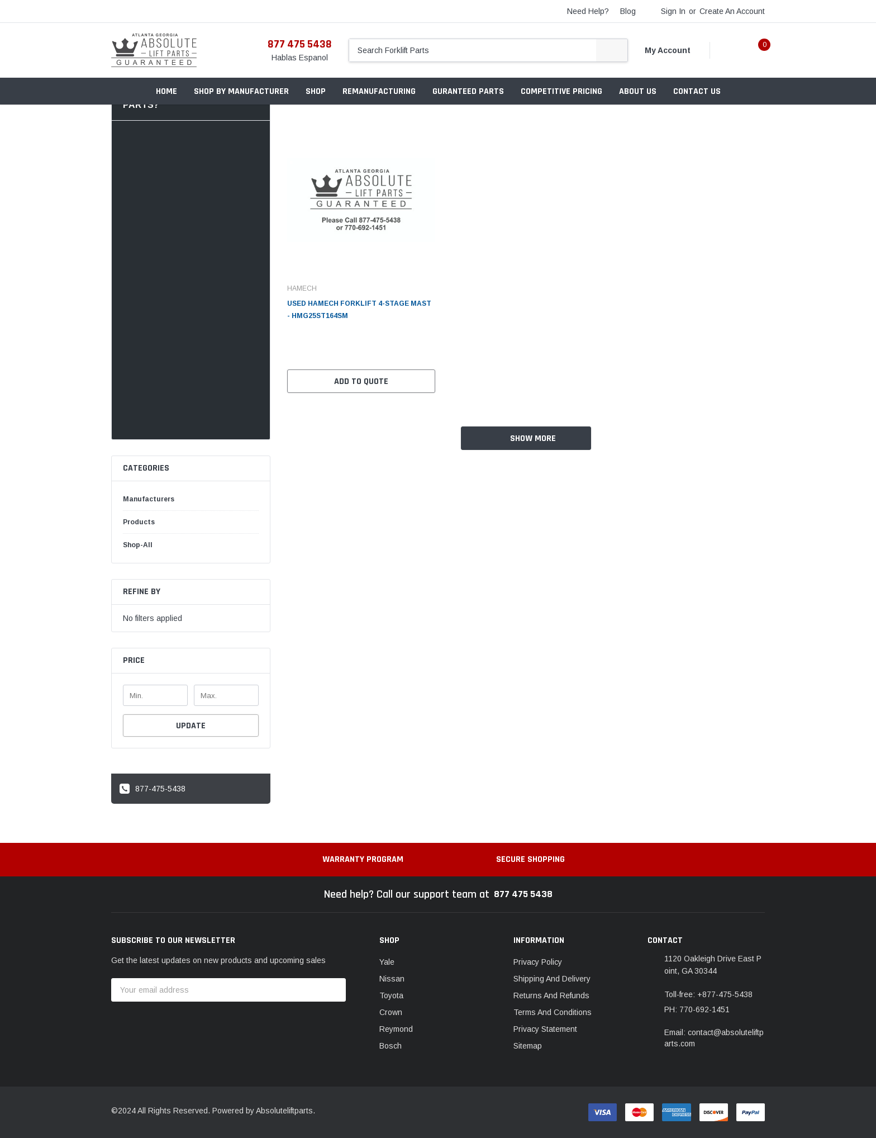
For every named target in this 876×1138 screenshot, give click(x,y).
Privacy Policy (537, 961)
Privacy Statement (545, 1029)
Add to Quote (361, 381)
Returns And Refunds (551, 995)
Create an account (732, 11)
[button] (191, 661)
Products (139, 522)
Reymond (396, 1029)
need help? (588, 11)
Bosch (390, 1045)
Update (191, 726)
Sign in (673, 11)
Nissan (391, 978)
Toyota (391, 995)
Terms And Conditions (552, 1012)
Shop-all (138, 545)
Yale (386, 961)
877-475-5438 (152, 789)
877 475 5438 (300, 44)
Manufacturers (148, 499)
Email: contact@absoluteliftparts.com (714, 1038)
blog (628, 11)
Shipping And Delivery (552, 978)
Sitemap (527, 1045)
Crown (390, 1012)
